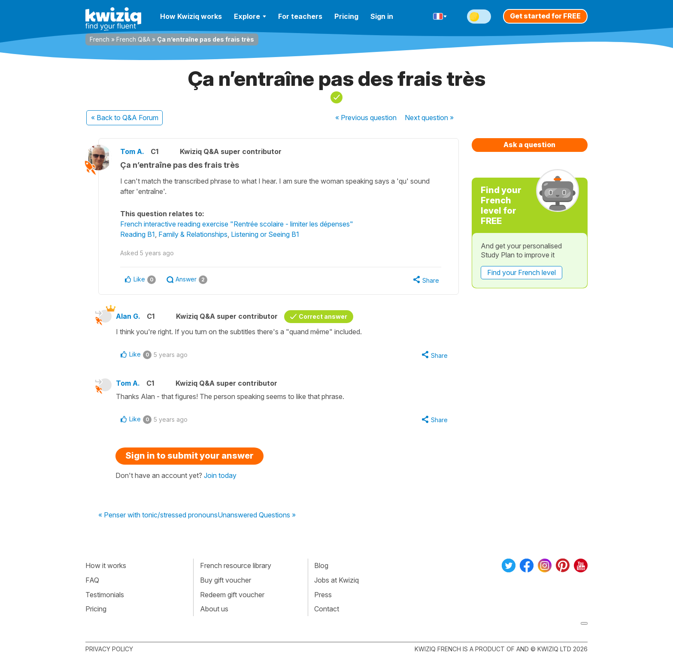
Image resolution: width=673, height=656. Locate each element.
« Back (124, 117)
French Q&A (133, 39)
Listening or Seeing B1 (265, 234)
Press (323, 594)
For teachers (300, 16)
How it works (105, 565)
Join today (220, 475)
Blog (321, 565)
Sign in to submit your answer (189, 455)
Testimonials (104, 594)
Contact (326, 609)
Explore (250, 16)
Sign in (381, 16)
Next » (429, 117)
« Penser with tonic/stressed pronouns (158, 515)
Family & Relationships (192, 234)
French (99, 39)
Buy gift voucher (225, 580)
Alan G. (128, 316)
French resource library (235, 565)
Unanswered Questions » (257, 515)
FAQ (92, 580)
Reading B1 (137, 234)
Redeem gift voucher (232, 594)
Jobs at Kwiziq (336, 580)
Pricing (346, 16)
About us (214, 609)
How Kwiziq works (191, 16)
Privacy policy (109, 649)
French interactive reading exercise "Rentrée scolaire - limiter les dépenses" (236, 224)
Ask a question (529, 144)
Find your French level (521, 272)
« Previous (366, 117)
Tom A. (132, 151)
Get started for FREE (545, 16)
